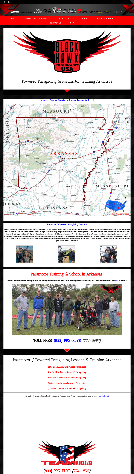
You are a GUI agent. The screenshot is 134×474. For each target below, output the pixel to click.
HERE (116, 281)
